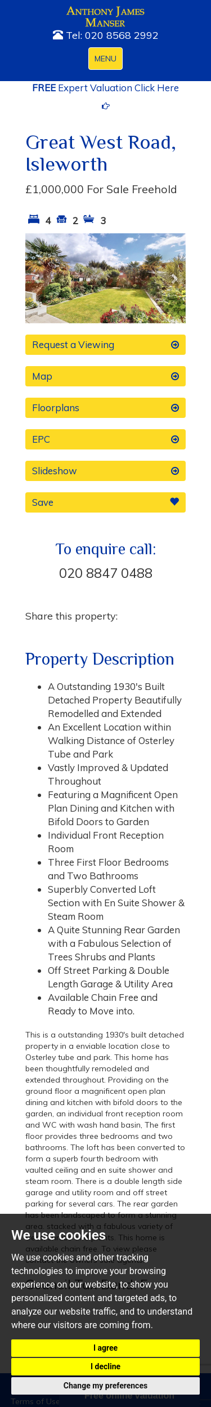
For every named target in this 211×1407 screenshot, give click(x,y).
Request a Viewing (105, 344)
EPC (105, 439)
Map (105, 376)
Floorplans (105, 408)
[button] (37, 278)
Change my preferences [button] (105, 1385)
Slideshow (105, 471)
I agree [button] (105, 1347)
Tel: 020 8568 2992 (106, 35)
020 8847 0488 (105, 572)
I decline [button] (105, 1366)
